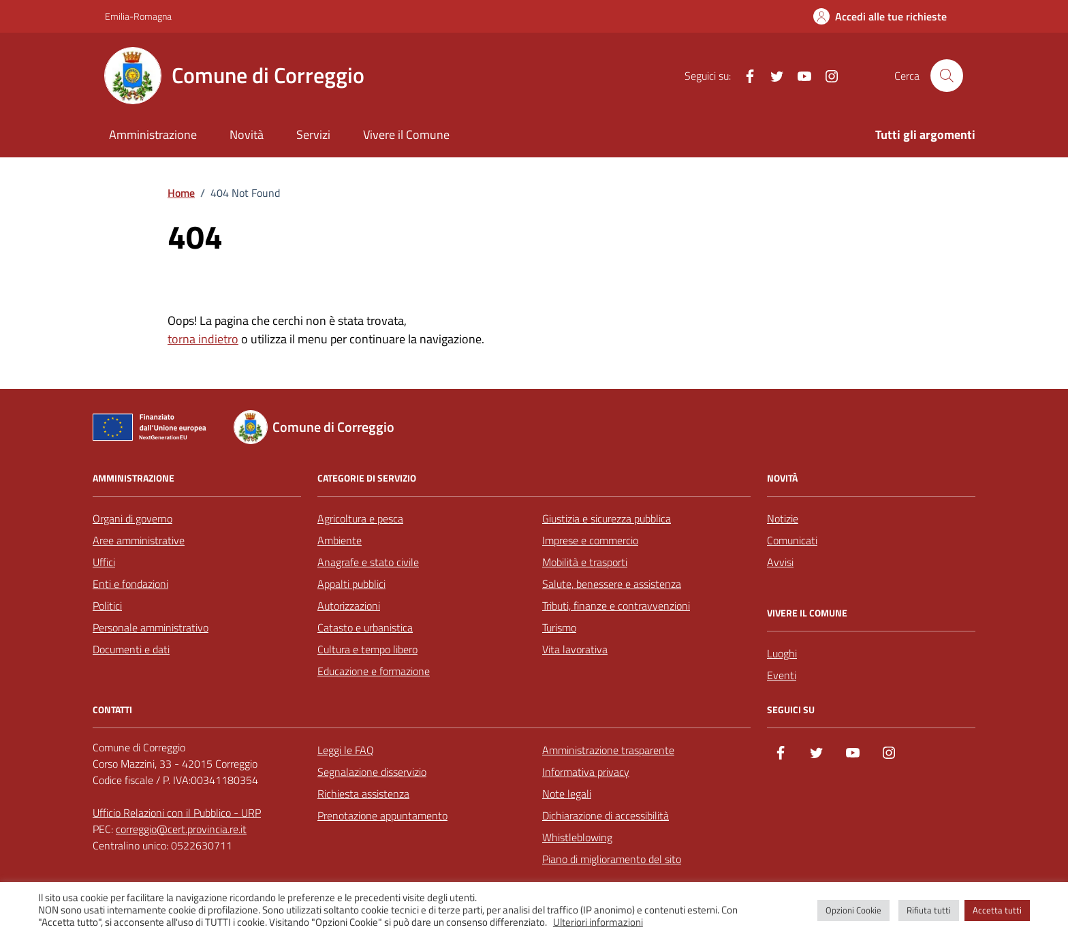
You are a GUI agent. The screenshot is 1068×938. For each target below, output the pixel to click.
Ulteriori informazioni (598, 922)
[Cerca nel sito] (946, 75)
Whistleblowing (577, 837)
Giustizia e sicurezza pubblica (606, 518)
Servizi (313, 134)
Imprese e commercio (590, 540)
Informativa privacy (585, 772)
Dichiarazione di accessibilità (605, 815)
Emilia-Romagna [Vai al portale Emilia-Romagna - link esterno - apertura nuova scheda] (138, 16)
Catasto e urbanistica (365, 627)
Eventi (781, 675)
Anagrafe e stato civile (368, 562)
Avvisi (780, 562)
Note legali (566, 793)
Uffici (104, 562)
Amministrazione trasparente (608, 750)
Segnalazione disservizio (371, 772)
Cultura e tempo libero (367, 649)
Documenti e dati (131, 649)
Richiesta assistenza (363, 793)
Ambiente (339, 540)
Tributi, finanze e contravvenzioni (616, 605)
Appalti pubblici (351, 584)
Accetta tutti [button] (997, 910)
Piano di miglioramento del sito (611, 859)
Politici (107, 605)
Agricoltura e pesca (360, 518)
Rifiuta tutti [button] (929, 910)
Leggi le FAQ (345, 750)
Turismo (559, 627)
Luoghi (782, 653)
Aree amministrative (139, 540)
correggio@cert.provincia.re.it (181, 829)
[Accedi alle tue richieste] (880, 16)
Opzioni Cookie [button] (853, 910)
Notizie (782, 518)
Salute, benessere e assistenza (611, 584)
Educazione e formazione (373, 671)
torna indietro (203, 339)
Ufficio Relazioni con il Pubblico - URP (177, 812)
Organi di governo (132, 518)
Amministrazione (153, 134)
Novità (247, 134)
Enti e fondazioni (130, 584)
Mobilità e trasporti (584, 562)
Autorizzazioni (348, 605)
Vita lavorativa (575, 649)
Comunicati (792, 540)
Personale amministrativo (150, 627)
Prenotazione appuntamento (382, 815)
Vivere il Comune (406, 134)
